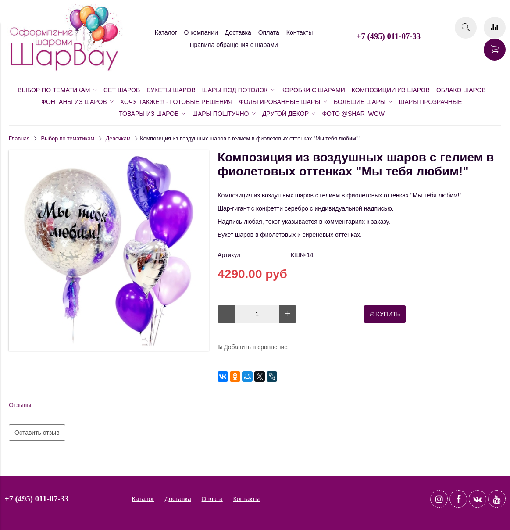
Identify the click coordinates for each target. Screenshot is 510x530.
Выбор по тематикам (68, 139)
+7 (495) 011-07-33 (389, 36)
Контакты (299, 32)
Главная (19, 139)
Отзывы (20, 404)
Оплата (268, 32)
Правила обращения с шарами (233, 44)
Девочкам (118, 139)
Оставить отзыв (37, 432)
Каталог (166, 32)
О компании (201, 32)
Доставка (238, 32)
